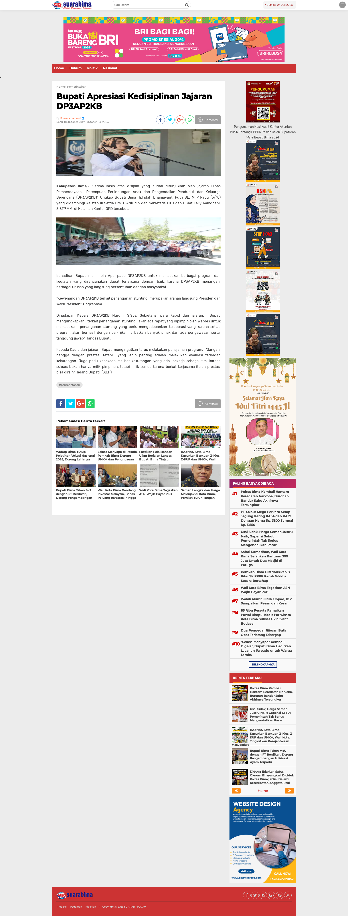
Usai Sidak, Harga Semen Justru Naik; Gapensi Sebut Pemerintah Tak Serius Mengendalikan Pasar (267, 538)
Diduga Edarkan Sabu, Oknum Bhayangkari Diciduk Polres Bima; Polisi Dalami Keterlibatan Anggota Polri (272, 777)
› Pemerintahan (75, 86)
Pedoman (76, 906)
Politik (92, 68)
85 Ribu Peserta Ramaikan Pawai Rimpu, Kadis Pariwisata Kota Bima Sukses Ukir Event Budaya (266, 617)
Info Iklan (90, 906)
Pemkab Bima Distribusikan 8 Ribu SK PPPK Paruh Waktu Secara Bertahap (265, 576)
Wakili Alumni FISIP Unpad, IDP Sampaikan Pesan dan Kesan (266, 601)
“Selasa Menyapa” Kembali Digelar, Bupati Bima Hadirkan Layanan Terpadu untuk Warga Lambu (266, 648)
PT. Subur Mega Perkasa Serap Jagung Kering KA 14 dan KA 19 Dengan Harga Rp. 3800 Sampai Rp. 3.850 (267, 518)
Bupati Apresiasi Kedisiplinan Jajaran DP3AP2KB (134, 101)
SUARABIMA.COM (135, 906)
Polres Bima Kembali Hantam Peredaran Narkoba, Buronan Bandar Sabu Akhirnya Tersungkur (265, 498)
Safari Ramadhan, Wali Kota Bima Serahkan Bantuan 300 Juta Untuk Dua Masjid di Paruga (264, 558)
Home (59, 68)
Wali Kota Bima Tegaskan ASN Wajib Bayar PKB (265, 590)
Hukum (75, 68)
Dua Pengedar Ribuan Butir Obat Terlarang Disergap (264, 632)
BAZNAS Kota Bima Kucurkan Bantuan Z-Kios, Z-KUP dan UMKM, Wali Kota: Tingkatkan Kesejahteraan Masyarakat (262, 737)
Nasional (110, 68)
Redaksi (62, 906)
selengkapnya (262, 664)
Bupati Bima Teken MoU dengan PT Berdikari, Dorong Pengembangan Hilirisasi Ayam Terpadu (271, 756)
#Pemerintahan (69, 385)
